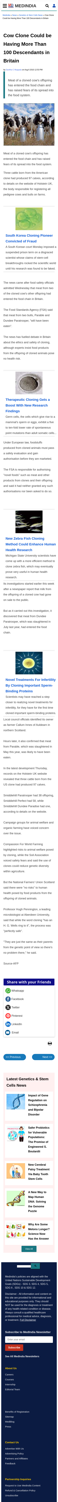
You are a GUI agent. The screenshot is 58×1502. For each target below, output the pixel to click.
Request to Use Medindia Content (22, 1485)
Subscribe (14, 1347)
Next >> (47, 1057)
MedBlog (9, 1421)
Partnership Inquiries (18, 1479)
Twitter (12, 1007)
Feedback (10, 1463)
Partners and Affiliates (16, 1458)
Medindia (6, 15)
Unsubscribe (11, 1495)
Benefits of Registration (17, 1411)
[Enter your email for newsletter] (29, 1339)
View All (29, 1249)
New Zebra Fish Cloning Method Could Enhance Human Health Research (31, 544)
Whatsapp (14, 990)
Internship (10, 1384)
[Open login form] (54, 6)
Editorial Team (12, 1389)
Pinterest (13, 1015)
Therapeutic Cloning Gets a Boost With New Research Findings (28, 405)
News (14, 15)
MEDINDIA (22, 5)
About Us (11, 1368)
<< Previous (13, 1057)
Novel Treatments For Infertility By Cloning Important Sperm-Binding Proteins (31, 685)
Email (12, 1032)
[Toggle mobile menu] (4, 6)
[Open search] (47, 6)
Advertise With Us (14, 1448)
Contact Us (12, 1442)
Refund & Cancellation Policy (20, 1490)
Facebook (14, 999)
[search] (24, 1266)
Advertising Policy (14, 1453)
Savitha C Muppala (13, 70)
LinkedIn (13, 1024)
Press (8, 1426)
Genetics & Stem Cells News (31, 15)
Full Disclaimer (28, 1320)
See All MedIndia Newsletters (22, 1356)
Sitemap (9, 1416)
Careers (9, 1374)
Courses (9, 1379)
